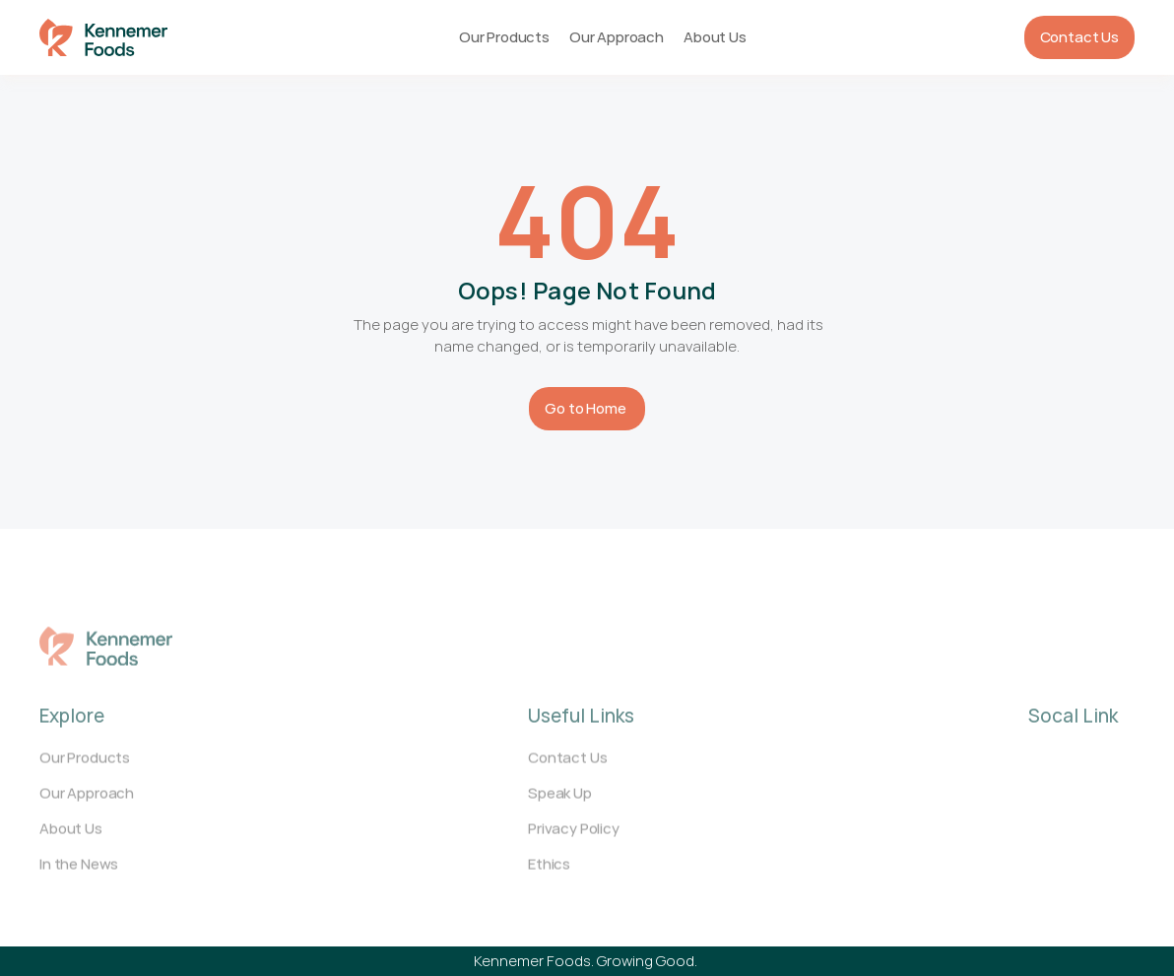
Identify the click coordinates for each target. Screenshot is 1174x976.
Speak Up (560, 802)
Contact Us (567, 766)
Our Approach (616, 37)
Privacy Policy (574, 837)
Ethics (549, 873)
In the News (78, 873)
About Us (715, 37)
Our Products (504, 37)
